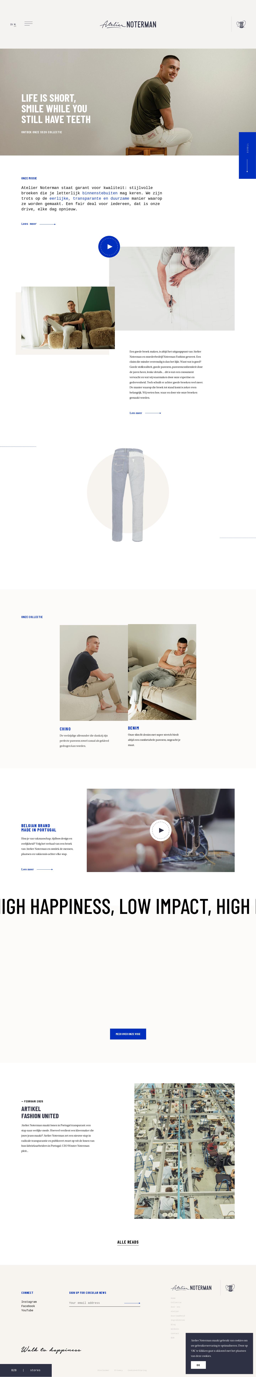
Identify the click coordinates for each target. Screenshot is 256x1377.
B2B (172, 1338)
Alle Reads (128, 1241)
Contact (175, 1333)
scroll (247, 148)
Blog (173, 1325)
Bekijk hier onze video (109, 247)
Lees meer (29, 224)
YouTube (27, 1310)
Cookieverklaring (137, 1370)
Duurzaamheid (178, 1316)
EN (11, 24)
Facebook (28, 1306)
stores (35, 1370)
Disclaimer (103, 1370)
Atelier (175, 1311)
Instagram (29, 1302)
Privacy (118, 1370)
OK (198, 1365)
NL (15, 24)
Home (173, 1298)
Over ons (175, 1307)
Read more (94, 686)
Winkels (175, 1329)
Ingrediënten (178, 1320)
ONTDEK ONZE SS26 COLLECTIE (41, 132)
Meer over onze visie (128, 1034)
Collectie (176, 1302)
